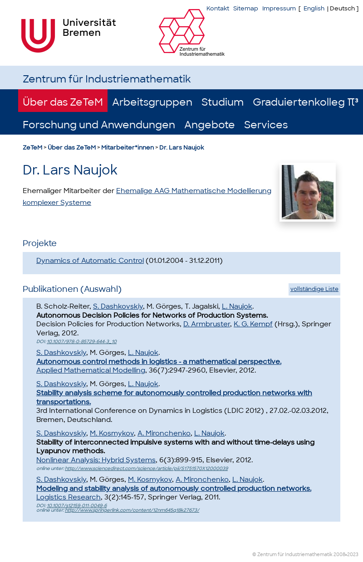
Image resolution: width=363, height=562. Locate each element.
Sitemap (245, 8)
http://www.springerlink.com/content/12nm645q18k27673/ (132, 510)
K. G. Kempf (253, 324)
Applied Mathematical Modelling (90, 370)
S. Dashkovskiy (118, 306)
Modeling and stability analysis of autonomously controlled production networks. (173, 488)
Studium (222, 102)
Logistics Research (68, 497)
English (314, 8)
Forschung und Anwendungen (99, 124)
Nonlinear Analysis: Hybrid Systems (96, 460)
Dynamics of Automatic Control (90, 260)
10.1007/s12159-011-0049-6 (77, 506)
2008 (339, 554)
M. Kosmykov (112, 433)
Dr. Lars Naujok (181, 147)
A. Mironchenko (164, 433)
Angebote (209, 124)
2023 (352, 554)
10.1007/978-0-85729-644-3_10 (82, 341)
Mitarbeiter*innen (127, 147)
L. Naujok (237, 306)
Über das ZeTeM (63, 102)
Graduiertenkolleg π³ (305, 102)
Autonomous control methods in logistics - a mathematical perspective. (158, 361)
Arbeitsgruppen (152, 102)
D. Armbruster (206, 324)
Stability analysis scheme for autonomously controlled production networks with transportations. (174, 397)
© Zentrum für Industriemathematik (292, 554)
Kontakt (217, 8)
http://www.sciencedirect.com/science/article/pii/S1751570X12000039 (146, 468)
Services (266, 124)
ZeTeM (32, 147)
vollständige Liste (314, 289)
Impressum (279, 8)
